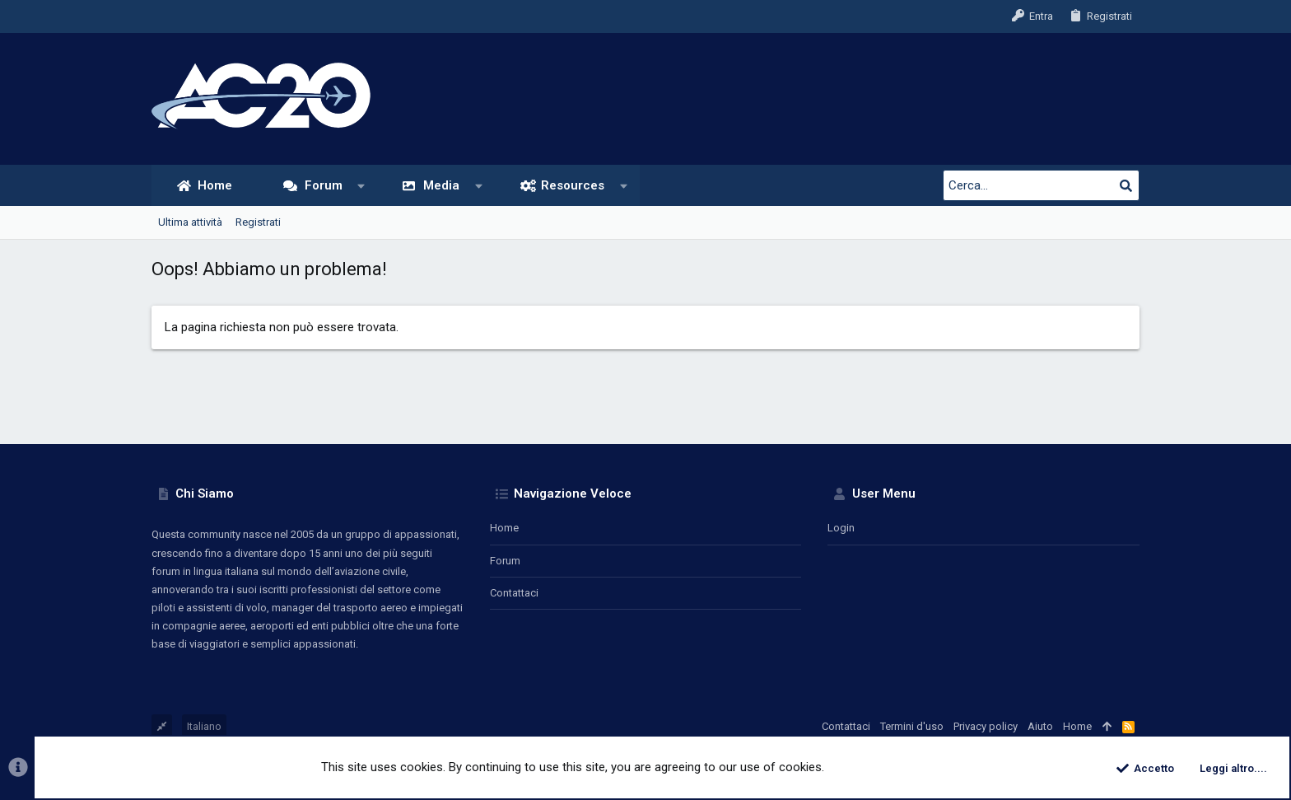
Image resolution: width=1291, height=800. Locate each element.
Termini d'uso (912, 726)
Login (841, 528)
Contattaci (514, 593)
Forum (505, 560)
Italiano (204, 726)
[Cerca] (1036, 185)
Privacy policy (985, 726)
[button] (361, 186)
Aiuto (1040, 726)
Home (504, 528)
